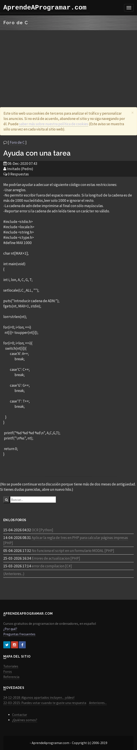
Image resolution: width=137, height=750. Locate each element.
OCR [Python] (42, 530)
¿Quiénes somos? (24, 720)
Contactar (19, 715)
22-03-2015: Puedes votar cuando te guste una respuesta (44, 703)
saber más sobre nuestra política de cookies (53, 123)
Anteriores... (98, 703)
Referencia (11, 677)
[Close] (132, 112)
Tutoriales (10, 666)
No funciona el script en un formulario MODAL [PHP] (73, 550)
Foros (7, 671)
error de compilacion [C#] (52, 566)
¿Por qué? (10, 629)
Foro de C (17, 142)
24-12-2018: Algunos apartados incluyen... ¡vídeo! (38, 697)
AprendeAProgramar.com (44, 7)
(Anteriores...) (13, 573)
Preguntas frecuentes (19, 634)
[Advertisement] (68, 63)
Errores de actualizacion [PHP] (56, 558)
